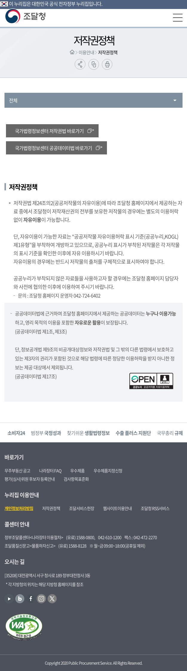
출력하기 (107, 64)
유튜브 (9, 598)
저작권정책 (107, 52)
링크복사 (93, 64)
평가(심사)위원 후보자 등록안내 (29, 479)
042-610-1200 (109, 537)
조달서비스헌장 (81, 508)
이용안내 (86, 52)
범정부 (46, 432)
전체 (13, 100)
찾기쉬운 (88, 432)
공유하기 (80, 64)
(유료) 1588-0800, (80, 537)
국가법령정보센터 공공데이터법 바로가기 (53, 147)
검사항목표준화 (76, 479)
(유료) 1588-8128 (72, 546)
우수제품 (77, 470)
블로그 (19, 598)
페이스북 (30, 598)
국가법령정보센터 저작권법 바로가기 (49, 130)
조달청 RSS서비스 (155, 508)
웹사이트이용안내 (117, 508)
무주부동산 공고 (17, 470)
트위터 (52, 598)
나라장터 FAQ (50, 470)
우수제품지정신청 (108, 470)
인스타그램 (41, 598)
